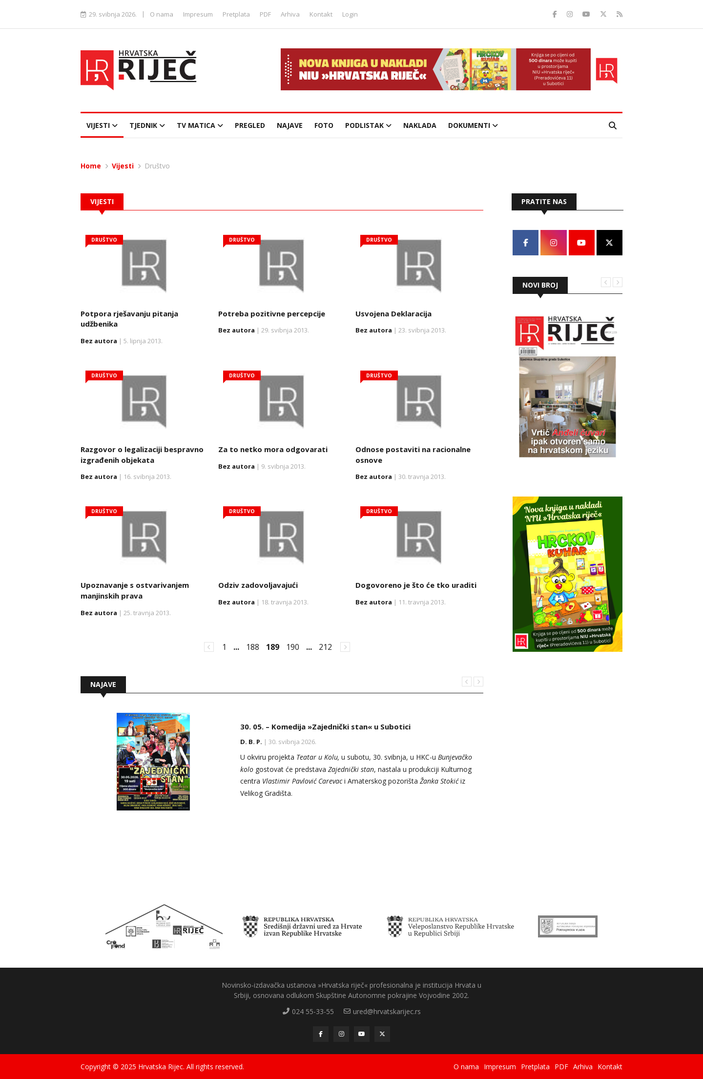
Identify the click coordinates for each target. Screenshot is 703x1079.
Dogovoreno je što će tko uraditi (415, 585)
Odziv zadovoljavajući (258, 585)
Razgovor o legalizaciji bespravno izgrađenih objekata (142, 454)
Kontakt (321, 14)
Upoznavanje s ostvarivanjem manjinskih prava (135, 590)
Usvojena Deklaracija (393, 313)
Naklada (419, 125)
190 (292, 647)
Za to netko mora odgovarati (273, 449)
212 (325, 647)
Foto (323, 125)
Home (91, 165)
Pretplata (236, 14)
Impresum (198, 14)
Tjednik (147, 125)
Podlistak (368, 125)
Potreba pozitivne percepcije (271, 313)
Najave (290, 125)
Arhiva (290, 14)
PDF (265, 14)
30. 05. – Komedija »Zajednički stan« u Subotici (325, 726)
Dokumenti (473, 125)
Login (350, 14)
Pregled (250, 125)
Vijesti (102, 125)
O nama (161, 14)
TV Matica (200, 125)
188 (252, 647)
